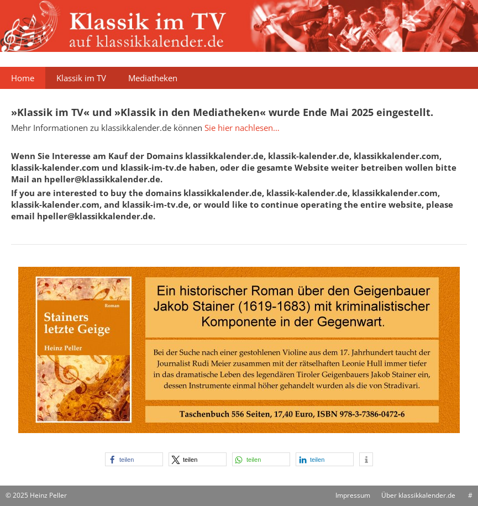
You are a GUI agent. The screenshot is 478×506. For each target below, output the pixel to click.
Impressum (352, 495)
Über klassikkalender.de (418, 495)
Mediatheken (152, 77)
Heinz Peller (48, 495)
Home (22, 77)
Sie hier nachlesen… (242, 127)
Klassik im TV (81, 77)
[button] (134, 459)
